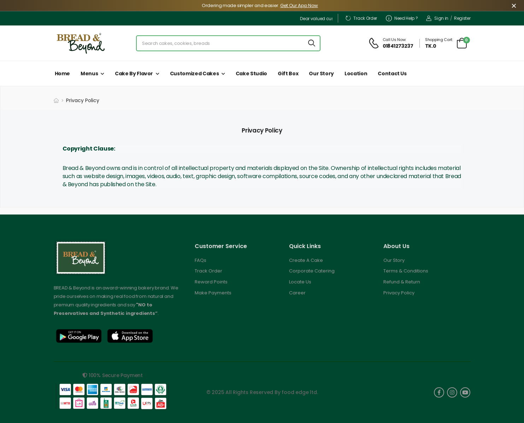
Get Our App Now (299, 5)
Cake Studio (251, 73)
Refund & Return (401, 281)
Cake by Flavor (134, 73)
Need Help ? (402, 18)
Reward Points (211, 281)
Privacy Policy (398, 292)
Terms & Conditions (405, 271)
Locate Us (300, 281)
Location (356, 73)
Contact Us (392, 73)
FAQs (200, 260)
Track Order (361, 18)
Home (62, 73)
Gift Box (288, 73)
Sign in (437, 18)
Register (462, 18)
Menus (89, 73)
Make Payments (213, 292)
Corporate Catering (312, 271)
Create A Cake (306, 260)
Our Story (321, 73)
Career (297, 292)
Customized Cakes (194, 73)
